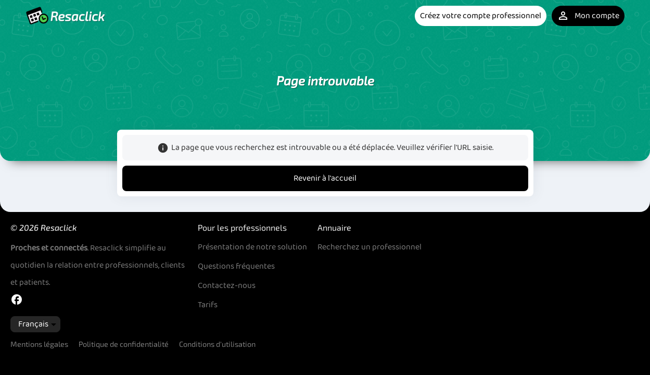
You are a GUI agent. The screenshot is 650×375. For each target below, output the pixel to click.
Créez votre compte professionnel (480, 15)
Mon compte (588, 15)
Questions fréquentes (236, 266)
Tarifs (208, 304)
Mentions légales (39, 344)
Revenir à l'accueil (325, 178)
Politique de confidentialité (124, 344)
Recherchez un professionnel (369, 247)
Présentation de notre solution (252, 247)
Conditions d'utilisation (217, 344)
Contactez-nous (227, 285)
